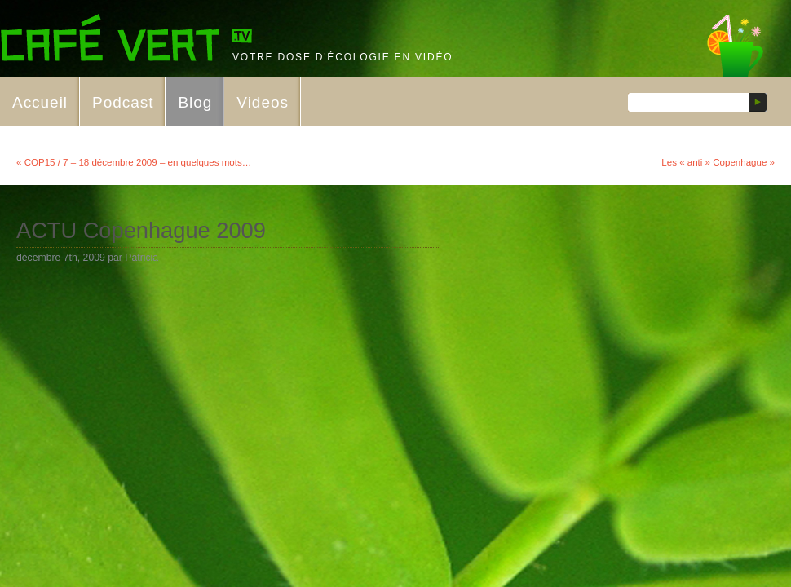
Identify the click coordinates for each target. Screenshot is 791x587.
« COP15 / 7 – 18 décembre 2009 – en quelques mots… (133, 162)
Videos (262, 102)
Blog (195, 102)
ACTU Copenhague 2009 (141, 230)
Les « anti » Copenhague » (718, 162)
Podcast (122, 102)
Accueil (40, 102)
